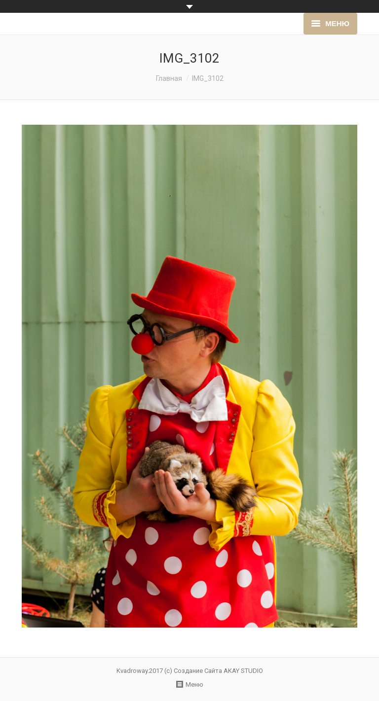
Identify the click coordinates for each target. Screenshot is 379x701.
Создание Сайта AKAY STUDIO (218, 670)
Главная (169, 78)
